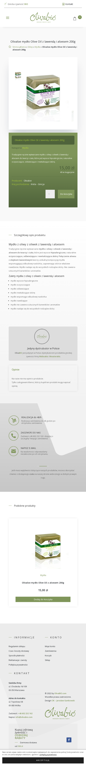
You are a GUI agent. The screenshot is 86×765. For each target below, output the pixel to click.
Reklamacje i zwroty (18, 660)
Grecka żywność (18, 4)
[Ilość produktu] (50, 194)
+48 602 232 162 (25, 713)
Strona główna (19, 46)
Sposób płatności (17, 655)
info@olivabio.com (24, 717)
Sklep (30, 46)
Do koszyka (66, 193)
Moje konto (50, 646)
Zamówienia (50, 651)
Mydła (37, 46)
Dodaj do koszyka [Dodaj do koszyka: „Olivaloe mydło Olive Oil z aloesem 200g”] (43, 599)
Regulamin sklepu (17, 646)
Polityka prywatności (18, 665)
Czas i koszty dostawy (19, 651)
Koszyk (48, 655)
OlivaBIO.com (60, 693)
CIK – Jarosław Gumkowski (63, 700)
